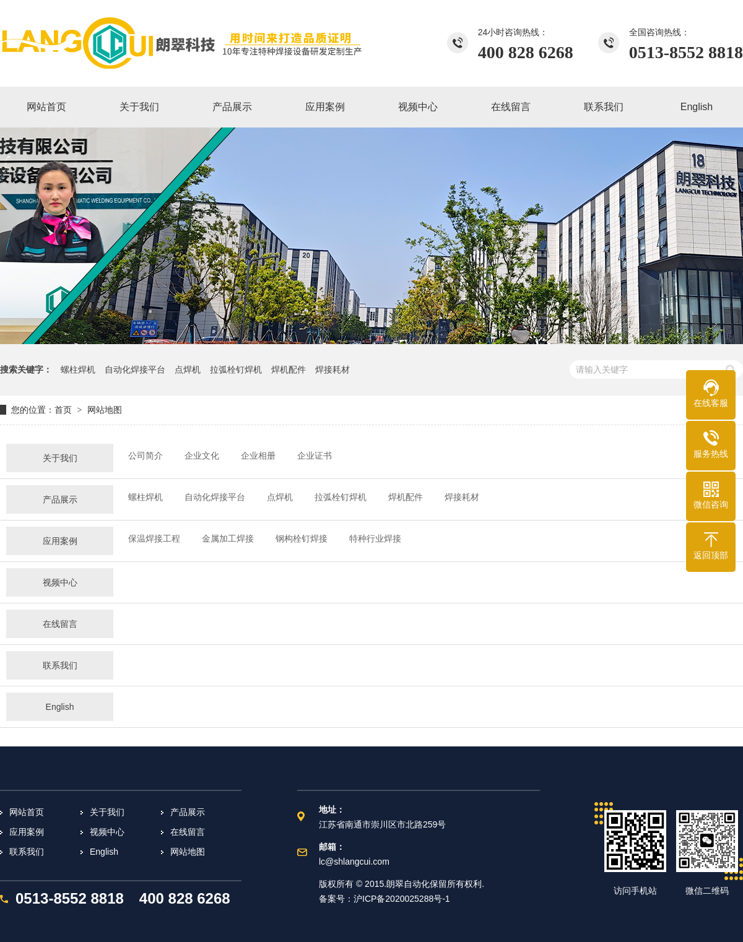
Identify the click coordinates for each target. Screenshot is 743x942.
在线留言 (60, 624)
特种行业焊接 (375, 538)
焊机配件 (288, 369)
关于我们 (60, 458)
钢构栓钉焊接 (302, 538)
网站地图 (187, 852)
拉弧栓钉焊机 (236, 369)
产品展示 (60, 499)
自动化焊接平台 (135, 369)
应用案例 (60, 541)
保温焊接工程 (154, 538)
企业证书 (314, 455)
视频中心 (60, 582)
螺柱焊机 (78, 369)
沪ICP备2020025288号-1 (402, 899)
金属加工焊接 (228, 538)
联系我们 (60, 665)
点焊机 (188, 369)
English (60, 707)
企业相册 (258, 455)
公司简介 (145, 455)
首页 (63, 410)
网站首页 (26, 812)
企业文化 (202, 455)
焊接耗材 (332, 369)
